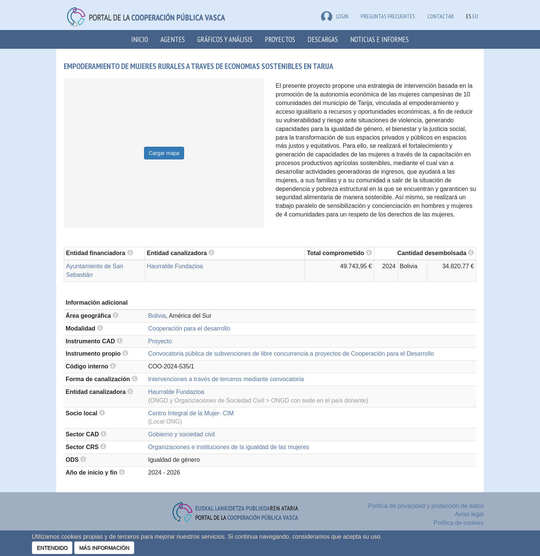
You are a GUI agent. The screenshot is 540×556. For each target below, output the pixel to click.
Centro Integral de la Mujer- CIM (191, 413)
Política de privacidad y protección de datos (426, 506)
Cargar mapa (164, 153)
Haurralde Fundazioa (175, 266)
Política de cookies (459, 523)
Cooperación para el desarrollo (189, 328)
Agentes (172, 39)
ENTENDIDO (52, 548)
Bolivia (157, 316)
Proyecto (160, 341)
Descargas (323, 39)
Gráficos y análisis (224, 39)
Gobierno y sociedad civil (181, 434)
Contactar (441, 16)
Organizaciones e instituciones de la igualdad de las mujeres (228, 447)
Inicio (139, 39)
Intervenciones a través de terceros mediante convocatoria (226, 379)
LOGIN (334, 16)
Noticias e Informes (379, 39)
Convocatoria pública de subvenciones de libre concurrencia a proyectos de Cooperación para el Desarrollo (291, 353)
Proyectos (280, 39)
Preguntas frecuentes (388, 16)
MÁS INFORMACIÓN (104, 548)
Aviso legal (469, 514)
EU (475, 16)
